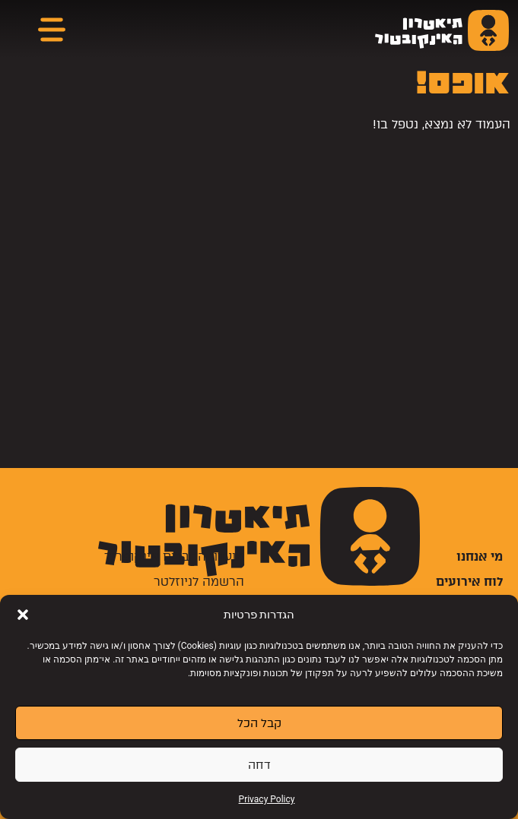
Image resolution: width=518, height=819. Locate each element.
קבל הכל (259, 723)
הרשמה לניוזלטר (199, 581)
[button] (22, 614)
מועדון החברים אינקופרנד (174, 556)
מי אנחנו (479, 556)
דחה (259, 765)
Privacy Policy (267, 799)
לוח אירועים (469, 581)
